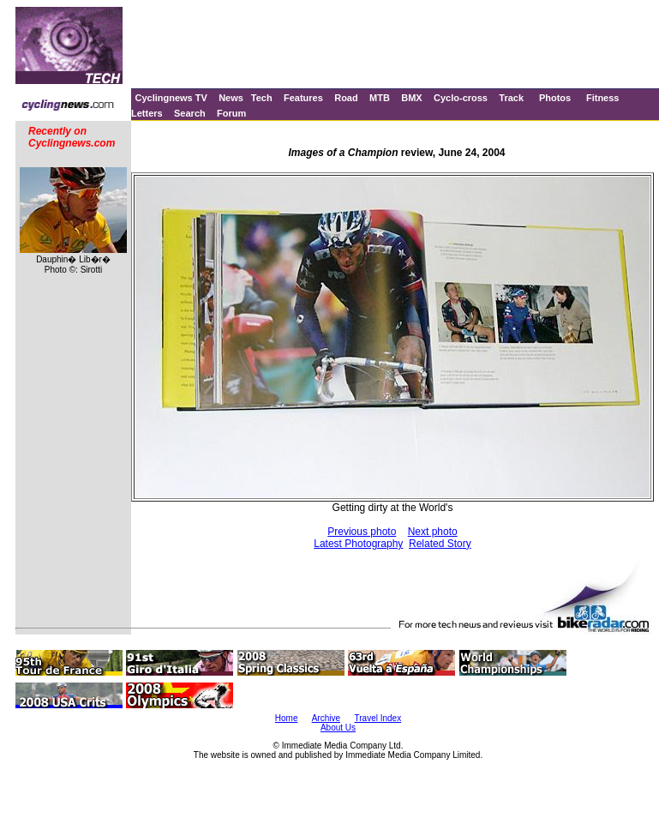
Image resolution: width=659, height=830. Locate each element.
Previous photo (361, 532)
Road (346, 98)
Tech (262, 98)
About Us (338, 727)
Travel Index (378, 718)
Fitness (603, 98)
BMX (411, 98)
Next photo (433, 532)
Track (511, 98)
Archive (326, 718)
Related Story (440, 544)
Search (190, 113)
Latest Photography (358, 544)
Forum (231, 113)
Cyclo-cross (461, 98)
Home (286, 718)
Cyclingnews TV (171, 98)
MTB (379, 98)
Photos (555, 98)
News (231, 98)
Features (303, 98)
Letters (147, 113)
